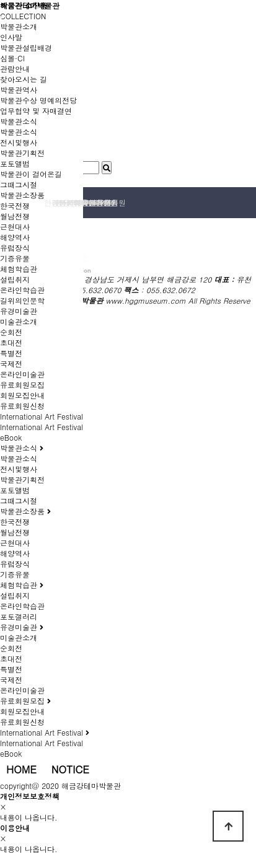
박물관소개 (18, 26)
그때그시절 (18, 184)
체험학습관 (18, 268)
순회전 (11, 332)
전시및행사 (18, 142)
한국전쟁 (15, 205)
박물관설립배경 (26, 47)
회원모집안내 (22, 395)
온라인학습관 (22, 289)
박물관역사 (18, 89)
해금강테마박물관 (30, 5)
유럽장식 (15, 247)
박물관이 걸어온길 (31, 174)
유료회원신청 (22, 405)
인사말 (11, 37)
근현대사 (15, 226)
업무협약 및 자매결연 (36, 110)
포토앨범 (15, 163)
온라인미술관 (22, 374)
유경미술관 (18, 311)
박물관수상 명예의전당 (38, 100)
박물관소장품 (22, 195)
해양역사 (15, 237)
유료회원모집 (22, 384)
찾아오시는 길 (23, 79)
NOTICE (70, 769)
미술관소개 (18, 321)
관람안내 (15, 68)
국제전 (11, 363)
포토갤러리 (18, 616)
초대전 (11, 342)
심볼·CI (12, 58)
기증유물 (15, 258)
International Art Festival (41, 416)
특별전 (11, 353)
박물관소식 (18, 121)
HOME (21, 769)
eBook (11, 437)
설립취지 (15, 279)
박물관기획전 (22, 152)
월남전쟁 (15, 216)
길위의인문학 (22, 300)
